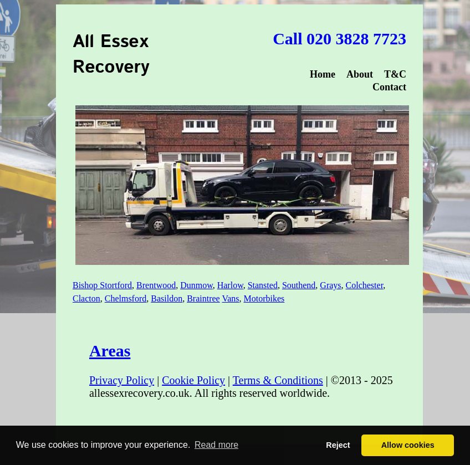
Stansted (263, 285)
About (359, 74)
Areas (109, 350)
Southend (298, 285)
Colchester (365, 285)
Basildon (166, 298)
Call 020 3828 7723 (339, 38)
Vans (230, 298)
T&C (395, 74)
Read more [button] (216, 444)
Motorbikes (264, 298)
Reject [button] (338, 445)
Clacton (86, 298)
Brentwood (156, 285)
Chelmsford (126, 298)
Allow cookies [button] (408, 445)
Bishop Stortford (102, 285)
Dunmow (196, 285)
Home (322, 74)
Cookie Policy (193, 380)
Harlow (230, 285)
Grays (330, 285)
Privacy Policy (121, 380)
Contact (389, 87)
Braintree (203, 298)
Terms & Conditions (278, 380)
